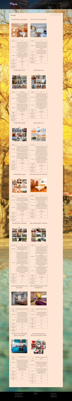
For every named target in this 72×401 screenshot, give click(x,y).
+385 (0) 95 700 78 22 (53, 396)
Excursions (39, 3)
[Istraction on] (37, 393)
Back (19, 74)
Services (49, 3)
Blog (52, 3)
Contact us (55, 3)
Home (35, 3)
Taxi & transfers (53, 393)
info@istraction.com (19, 396)
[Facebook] (34, 393)
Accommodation (44, 3)
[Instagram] (36, 393)
